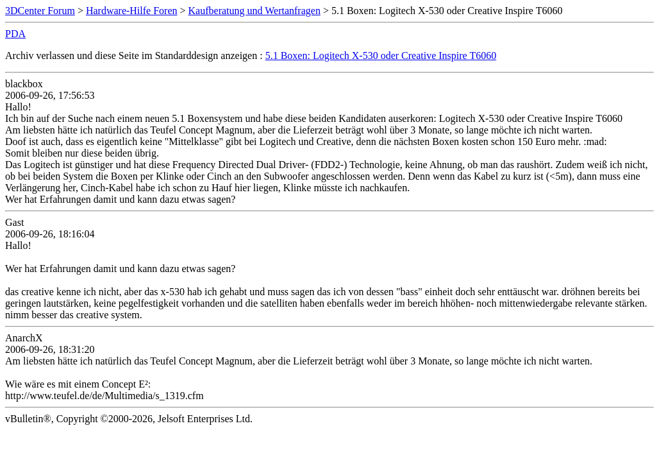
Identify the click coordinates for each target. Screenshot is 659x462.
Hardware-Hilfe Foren (132, 10)
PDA (15, 33)
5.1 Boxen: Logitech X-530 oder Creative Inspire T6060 (381, 55)
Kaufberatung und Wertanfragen (254, 10)
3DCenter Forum (40, 10)
